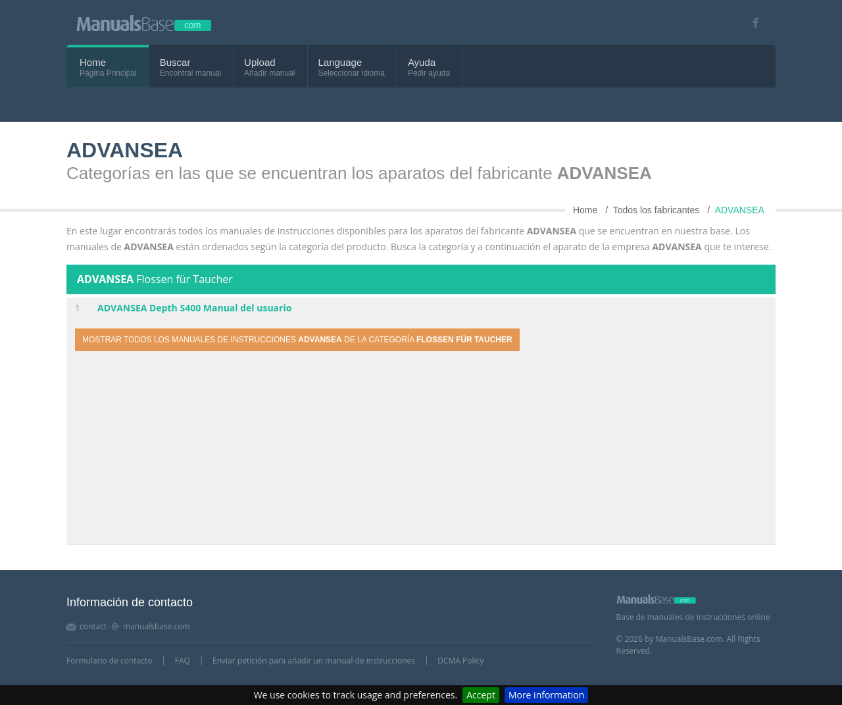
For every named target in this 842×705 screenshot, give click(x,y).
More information (546, 695)
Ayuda (421, 62)
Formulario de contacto (109, 660)
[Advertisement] (421, 449)
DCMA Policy (460, 660)
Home (93, 62)
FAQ (182, 660)
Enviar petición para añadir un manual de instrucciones (313, 660)
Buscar (175, 62)
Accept (480, 695)
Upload (260, 62)
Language (340, 62)
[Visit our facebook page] (750, 22)
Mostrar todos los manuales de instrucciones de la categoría (297, 339)
